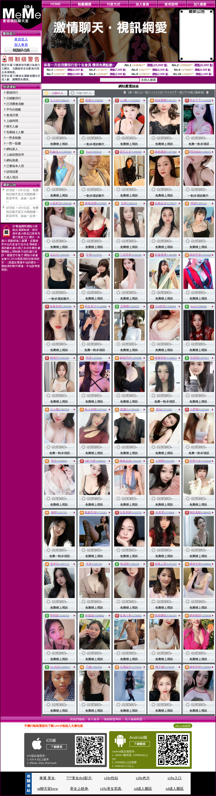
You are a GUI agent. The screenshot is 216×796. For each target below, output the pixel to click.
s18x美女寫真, (111, 789)
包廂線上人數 (15, 132)
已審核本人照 (15, 166)
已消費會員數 (15, 104)
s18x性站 (111, 778)
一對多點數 (13, 137)
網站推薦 (12, 160)
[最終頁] (199, 92)
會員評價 (12, 115)
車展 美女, (47, 778)
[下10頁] (189, 92)
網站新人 (12, 149)
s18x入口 (175, 778)
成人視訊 (12, 177)
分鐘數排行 (13, 98)
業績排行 (12, 92)
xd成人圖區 (143, 789)
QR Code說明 (183, 725)
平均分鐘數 (13, 109)
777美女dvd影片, (79, 778)
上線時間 (12, 120)
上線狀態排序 (15, 154)
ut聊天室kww (47, 789)
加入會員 (21, 45)
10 (171, 92)
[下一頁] (178, 92)
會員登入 (21, 39)
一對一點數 (13, 143)
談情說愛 (12, 171)
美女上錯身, (79, 789)
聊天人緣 (12, 126)
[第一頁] (133, 92)
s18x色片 (143, 778)
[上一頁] (144, 92)
